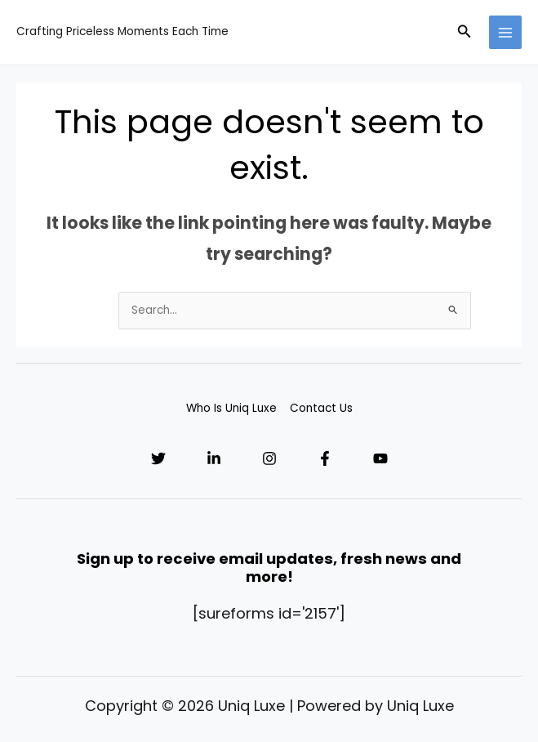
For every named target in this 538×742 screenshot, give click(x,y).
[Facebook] (325, 458)
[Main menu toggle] (505, 32)
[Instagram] (269, 458)
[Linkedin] (214, 458)
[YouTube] (380, 458)
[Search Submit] (453, 309)
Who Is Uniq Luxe (231, 408)
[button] (464, 32)
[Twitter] (158, 458)
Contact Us (321, 408)
